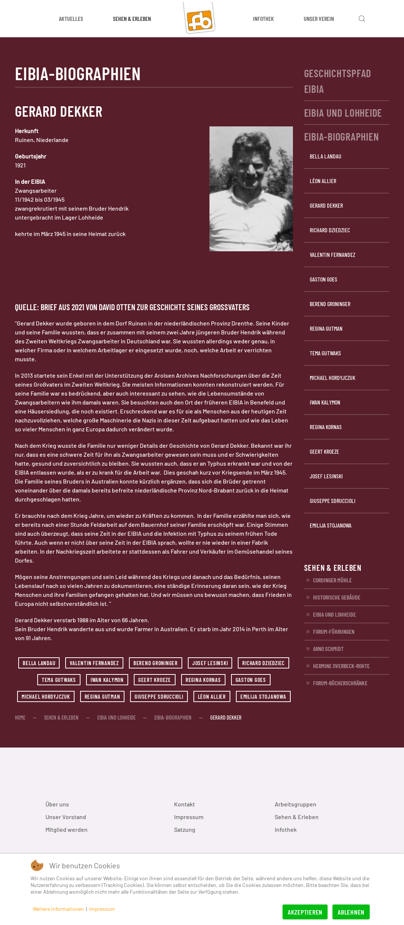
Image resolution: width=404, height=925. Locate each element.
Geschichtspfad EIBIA (338, 81)
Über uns (57, 804)
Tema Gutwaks (59, 679)
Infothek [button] (263, 18)
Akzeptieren (305, 912)
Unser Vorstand (65, 816)
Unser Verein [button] (319, 18)
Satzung (184, 829)
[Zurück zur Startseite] (202, 18)
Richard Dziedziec (263, 663)
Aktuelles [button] (71, 18)
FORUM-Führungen (329, 631)
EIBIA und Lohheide (343, 112)
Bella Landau (39, 663)
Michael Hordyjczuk (46, 696)
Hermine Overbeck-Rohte (337, 666)
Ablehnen (351, 912)
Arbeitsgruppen (295, 804)
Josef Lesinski (210, 663)
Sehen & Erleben (297, 816)
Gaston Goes (251, 679)
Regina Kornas (203, 679)
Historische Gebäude (332, 597)
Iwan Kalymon (107, 679)
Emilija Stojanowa (263, 696)
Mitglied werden (66, 829)
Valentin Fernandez (94, 663)
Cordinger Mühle (328, 580)
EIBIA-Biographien (341, 136)
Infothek (286, 829)
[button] (362, 18)
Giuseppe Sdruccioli (159, 696)
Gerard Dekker (326, 205)
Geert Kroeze (154, 679)
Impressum (188, 816)
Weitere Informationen (58, 909)
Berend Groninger (155, 663)
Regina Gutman (102, 696)
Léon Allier (212, 696)
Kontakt (184, 804)
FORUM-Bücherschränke (335, 683)
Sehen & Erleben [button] (132, 18)
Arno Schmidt (324, 648)
